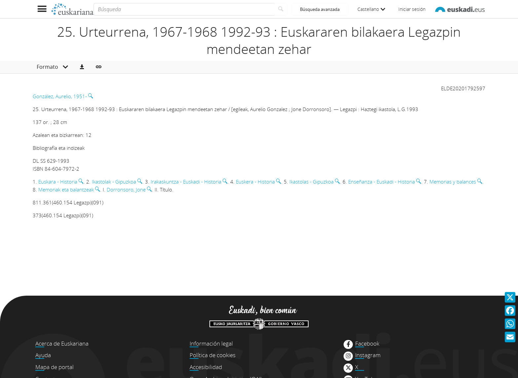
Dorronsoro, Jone (126, 189)
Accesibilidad (206, 367)
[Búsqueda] (183, 9)
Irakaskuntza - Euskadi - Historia (186, 181)
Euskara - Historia (57, 181)
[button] (82, 67)
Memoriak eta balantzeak (66, 189)
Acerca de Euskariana (62, 343)
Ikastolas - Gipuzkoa (311, 181)
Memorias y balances (452, 181)
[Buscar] (281, 9)
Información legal (211, 343)
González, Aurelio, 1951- (60, 96)
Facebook (367, 344)
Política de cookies (213, 355)
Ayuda (43, 355)
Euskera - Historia (255, 181)
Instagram (368, 355)
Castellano (371, 9)
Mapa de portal (54, 367)
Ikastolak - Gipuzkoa (114, 181)
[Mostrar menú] (42, 9)
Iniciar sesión (412, 9)
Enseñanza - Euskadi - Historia (381, 181)
